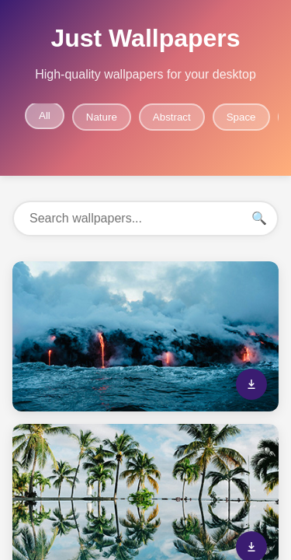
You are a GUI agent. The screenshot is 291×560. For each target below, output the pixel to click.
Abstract (172, 117)
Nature (101, 117)
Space (241, 117)
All (44, 115)
